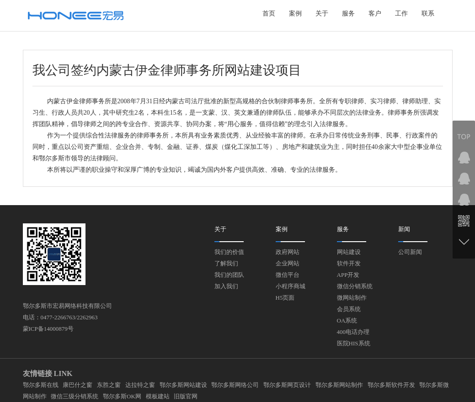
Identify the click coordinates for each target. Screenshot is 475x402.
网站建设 (349, 252)
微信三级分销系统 (74, 396)
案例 (295, 13)
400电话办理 (353, 331)
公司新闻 (410, 252)
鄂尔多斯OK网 (122, 396)
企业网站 (287, 263)
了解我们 (226, 263)
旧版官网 (185, 396)
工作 (401, 13)
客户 (374, 13)
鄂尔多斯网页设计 (287, 384)
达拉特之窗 (140, 384)
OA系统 (347, 320)
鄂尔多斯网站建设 (183, 384)
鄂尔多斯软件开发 (391, 384)
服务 (348, 13)
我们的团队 (229, 274)
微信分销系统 (355, 286)
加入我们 (226, 286)
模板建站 (158, 396)
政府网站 (287, 252)
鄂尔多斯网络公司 (235, 384)
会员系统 (349, 309)
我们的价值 (229, 252)
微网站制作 (352, 297)
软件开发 (349, 263)
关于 (321, 13)
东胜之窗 (109, 384)
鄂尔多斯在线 (41, 384)
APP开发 (348, 274)
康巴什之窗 (77, 384)
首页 (268, 13)
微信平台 (287, 274)
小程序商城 (290, 286)
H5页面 (285, 297)
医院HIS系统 (353, 343)
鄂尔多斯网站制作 (339, 384)
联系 (428, 13)
